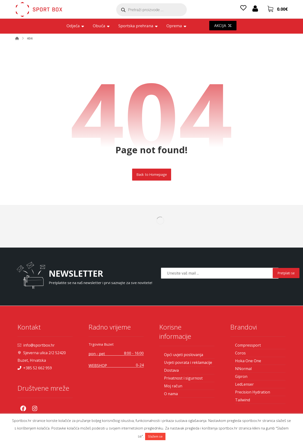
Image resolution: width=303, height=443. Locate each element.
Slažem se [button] (155, 436)
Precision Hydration (252, 392)
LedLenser (244, 384)
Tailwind (242, 399)
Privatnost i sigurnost (183, 378)
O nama (171, 393)
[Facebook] (23, 408)
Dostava (171, 370)
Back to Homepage (151, 174)
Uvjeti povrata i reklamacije (188, 362)
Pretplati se (286, 273)
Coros (240, 353)
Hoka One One (248, 360)
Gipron (241, 376)
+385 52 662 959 (35, 368)
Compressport (248, 345)
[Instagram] (34, 408)
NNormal (243, 368)
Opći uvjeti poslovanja (183, 354)
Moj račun (173, 386)
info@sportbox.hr (36, 345)
